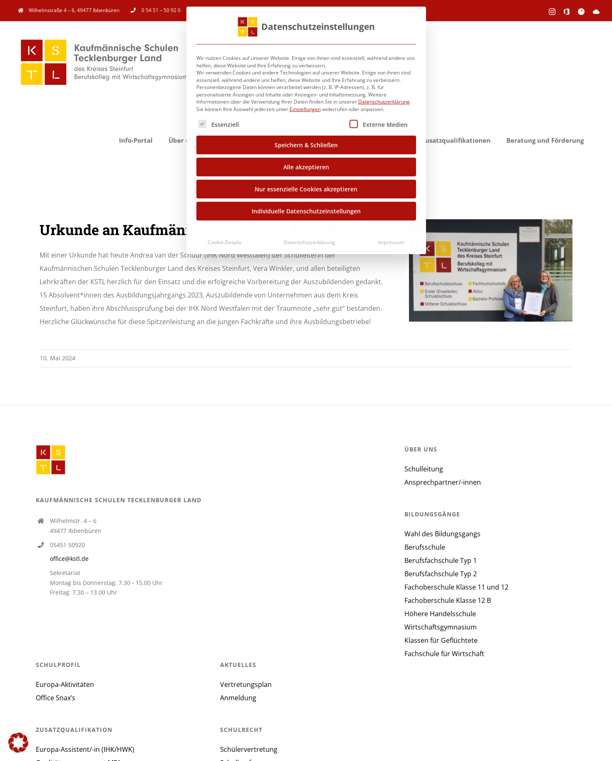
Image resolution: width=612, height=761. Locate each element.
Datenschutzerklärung (384, 100)
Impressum (391, 240)
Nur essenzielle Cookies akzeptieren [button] (306, 187)
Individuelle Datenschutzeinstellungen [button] (306, 209)
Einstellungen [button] (305, 107)
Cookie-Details (224, 240)
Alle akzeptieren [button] (306, 165)
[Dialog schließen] (416, 15)
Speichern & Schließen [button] (306, 143)
